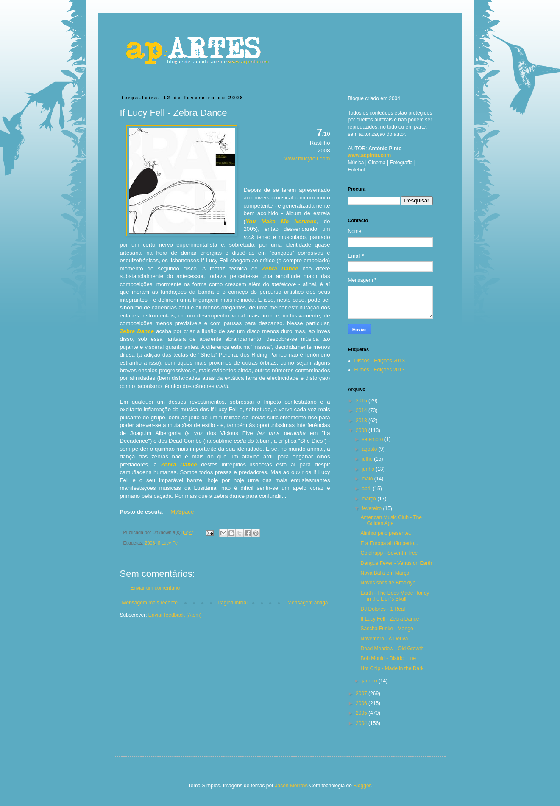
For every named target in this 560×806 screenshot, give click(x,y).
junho (369, 469)
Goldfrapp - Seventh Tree (389, 553)
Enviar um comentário (155, 588)
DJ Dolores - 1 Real (382, 609)
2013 (362, 421)
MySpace (182, 511)
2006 (362, 703)
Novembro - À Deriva (384, 639)
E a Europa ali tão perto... (389, 543)
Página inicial (232, 603)
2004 (362, 723)
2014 (362, 410)
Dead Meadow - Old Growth (391, 649)
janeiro (370, 681)
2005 (362, 713)
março (369, 499)
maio (368, 479)
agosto (370, 449)
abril (367, 488)
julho (368, 459)
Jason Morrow (290, 786)
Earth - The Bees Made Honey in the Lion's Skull (394, 596)
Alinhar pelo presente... (386, 533)
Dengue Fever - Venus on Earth (396, 563)
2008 (150, 542)
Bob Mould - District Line (388, 658)
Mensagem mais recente (150, 603)
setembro (373, 439)
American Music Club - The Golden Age (391, 520)
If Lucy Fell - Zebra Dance (389, 619)
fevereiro (372, 508)
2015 (362, 401)
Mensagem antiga (307, 603)
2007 (362, 693)
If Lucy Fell (169, 542)
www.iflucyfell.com (307, 158)
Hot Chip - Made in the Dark (391, 668)
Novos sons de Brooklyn (387, 583)
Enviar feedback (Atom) (174, 615)
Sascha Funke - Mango (386, 629)
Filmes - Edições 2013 (379, 370)
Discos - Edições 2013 (379, 361)
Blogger (362, 786)
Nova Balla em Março (384, 573)
